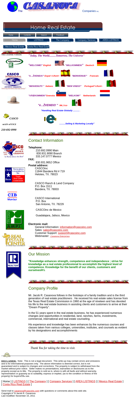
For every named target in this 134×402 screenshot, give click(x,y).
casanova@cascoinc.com (26, 391)
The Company (37, 381)
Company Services (61, 381)
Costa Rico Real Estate (16, 384)
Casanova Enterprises (59, 236)
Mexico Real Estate (110, 381)
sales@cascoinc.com (55, 230)
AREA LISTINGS (85, 381)
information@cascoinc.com (76, 227)
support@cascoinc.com (72, 233)
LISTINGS (20, 381)
